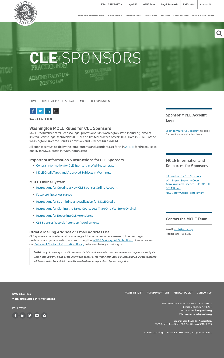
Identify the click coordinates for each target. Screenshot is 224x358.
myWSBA (132, 4)
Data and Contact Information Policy (59, 244)
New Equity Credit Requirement (185, 192)
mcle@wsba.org (183, 229)
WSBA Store (149, 4)
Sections (165, 15)
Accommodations (158, 292)
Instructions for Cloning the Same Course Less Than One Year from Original (86, 208)
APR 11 (129, 147)
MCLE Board (173, 188)
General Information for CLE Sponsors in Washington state (75, 165)
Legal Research (169, 4)
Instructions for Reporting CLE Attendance (64, 215)
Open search (219, 33)
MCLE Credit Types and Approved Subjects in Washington (75, 172)
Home (33, 101)
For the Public (115, 15)
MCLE (83, 101)
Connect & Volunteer (203, 15)
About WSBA (151, 15)
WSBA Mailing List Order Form (113, 240)
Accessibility (134, 292)
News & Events (134, 15)
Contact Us (206, 4)
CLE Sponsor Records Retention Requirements (67, 222)
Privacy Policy (183, 292)
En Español (189, 4)
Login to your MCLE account (183, 130)
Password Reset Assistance (54, 194)
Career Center (181, 15)
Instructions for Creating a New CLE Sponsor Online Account (76, 187)
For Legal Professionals (91, 15)
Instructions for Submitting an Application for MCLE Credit (75, 201)
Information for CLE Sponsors (183, 176)
